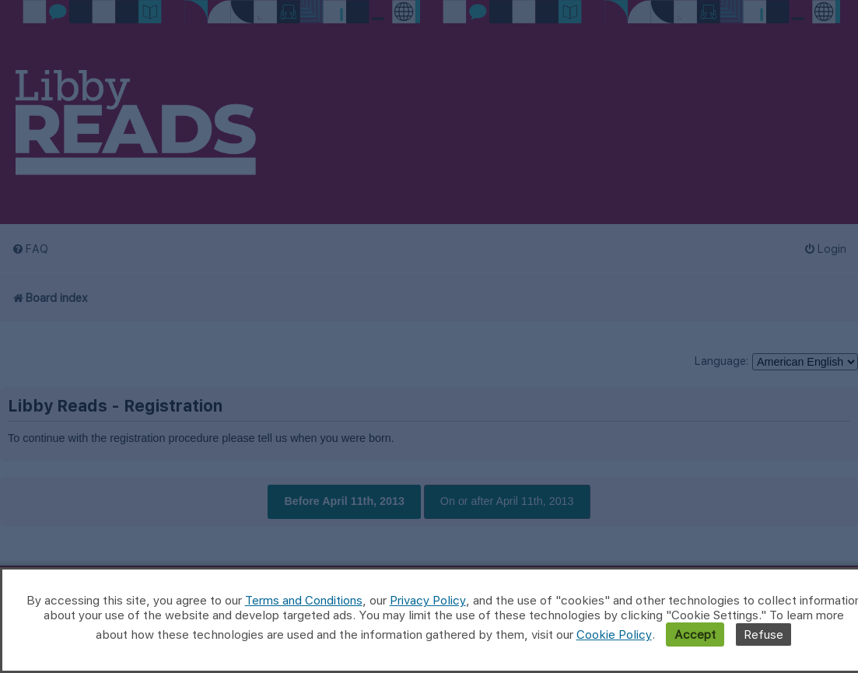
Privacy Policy (428, 600)
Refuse (763, 634)
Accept (695, 634)
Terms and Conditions (303, 600)
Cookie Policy (614, 634)
